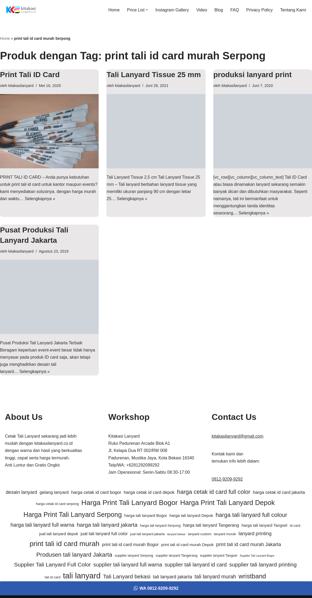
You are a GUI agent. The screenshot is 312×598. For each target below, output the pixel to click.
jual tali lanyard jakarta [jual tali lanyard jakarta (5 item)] (147, 534)
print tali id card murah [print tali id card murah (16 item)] (64, 544)
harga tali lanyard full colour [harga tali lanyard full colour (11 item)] (251, 515)
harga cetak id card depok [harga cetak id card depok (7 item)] (149, 492)
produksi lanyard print (252, 75)
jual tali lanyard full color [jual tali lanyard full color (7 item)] (104, 533)
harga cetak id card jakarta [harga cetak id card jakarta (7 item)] (279, 492)
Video (201, 10)
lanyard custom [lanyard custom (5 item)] (200, 534)
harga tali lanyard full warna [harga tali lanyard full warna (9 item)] (42, 525)
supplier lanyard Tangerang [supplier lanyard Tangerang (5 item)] (176, 555)
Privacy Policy (259, 10)
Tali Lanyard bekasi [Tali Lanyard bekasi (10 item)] (127, 576)
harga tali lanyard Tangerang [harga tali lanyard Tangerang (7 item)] (211, 525)
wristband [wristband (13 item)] (252, 576)
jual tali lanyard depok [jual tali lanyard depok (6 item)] (58, 533)
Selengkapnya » (40, 198)
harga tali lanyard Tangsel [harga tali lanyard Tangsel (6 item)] (264, 525)
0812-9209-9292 (227, 479)
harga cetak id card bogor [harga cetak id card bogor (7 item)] (96, 492)
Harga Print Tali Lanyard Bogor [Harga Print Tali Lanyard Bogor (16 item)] (129, 503)
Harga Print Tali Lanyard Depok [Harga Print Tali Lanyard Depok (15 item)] (227, 502)
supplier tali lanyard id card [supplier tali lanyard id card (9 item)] (196, 565)
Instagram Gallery (172, 10)
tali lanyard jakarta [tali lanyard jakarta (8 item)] (172, 576)
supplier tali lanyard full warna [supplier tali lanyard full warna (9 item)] (127, 565)
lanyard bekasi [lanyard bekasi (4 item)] (176, 534)
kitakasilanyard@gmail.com (237, 436)
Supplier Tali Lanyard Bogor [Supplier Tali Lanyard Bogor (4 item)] (257, 555)
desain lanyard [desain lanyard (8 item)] (21, 492)
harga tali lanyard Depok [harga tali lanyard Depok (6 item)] (191, 515)
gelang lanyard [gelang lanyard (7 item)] (53, 492)
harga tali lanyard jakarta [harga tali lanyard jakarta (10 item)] (107, 525)
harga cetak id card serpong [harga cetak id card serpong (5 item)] (57, 504)
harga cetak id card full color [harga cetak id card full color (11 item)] (213, 492)
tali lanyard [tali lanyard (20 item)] (81, 575)
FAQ (234, 10)
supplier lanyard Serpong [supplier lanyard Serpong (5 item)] (134, 555)
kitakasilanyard (20, 85)
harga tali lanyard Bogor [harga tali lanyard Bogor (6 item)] (145, 515)
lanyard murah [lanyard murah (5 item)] (225, 534)
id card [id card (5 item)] (295, 525)
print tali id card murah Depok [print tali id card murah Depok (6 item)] (187, 544)
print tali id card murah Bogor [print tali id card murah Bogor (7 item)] (130, 544)
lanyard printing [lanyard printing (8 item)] (255, 533)
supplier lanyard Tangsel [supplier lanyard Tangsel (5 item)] (218, 555)
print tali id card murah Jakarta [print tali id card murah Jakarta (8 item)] (248, 544)
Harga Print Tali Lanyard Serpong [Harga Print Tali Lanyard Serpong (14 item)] (73, 514)
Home (114, 10)
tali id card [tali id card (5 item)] (52, 577)
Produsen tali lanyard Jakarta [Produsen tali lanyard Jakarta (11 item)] (74, 554)
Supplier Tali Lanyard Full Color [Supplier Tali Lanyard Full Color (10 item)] (52, 564)
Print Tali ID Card (30, 75)
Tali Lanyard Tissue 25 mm (154, 75)
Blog (218, 10)
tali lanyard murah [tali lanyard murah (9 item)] (215, 576)
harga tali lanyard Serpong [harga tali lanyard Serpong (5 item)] (160, 525)
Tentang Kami (293, 10)
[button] (147, 10)
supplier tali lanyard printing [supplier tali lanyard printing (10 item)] (263, 564)
